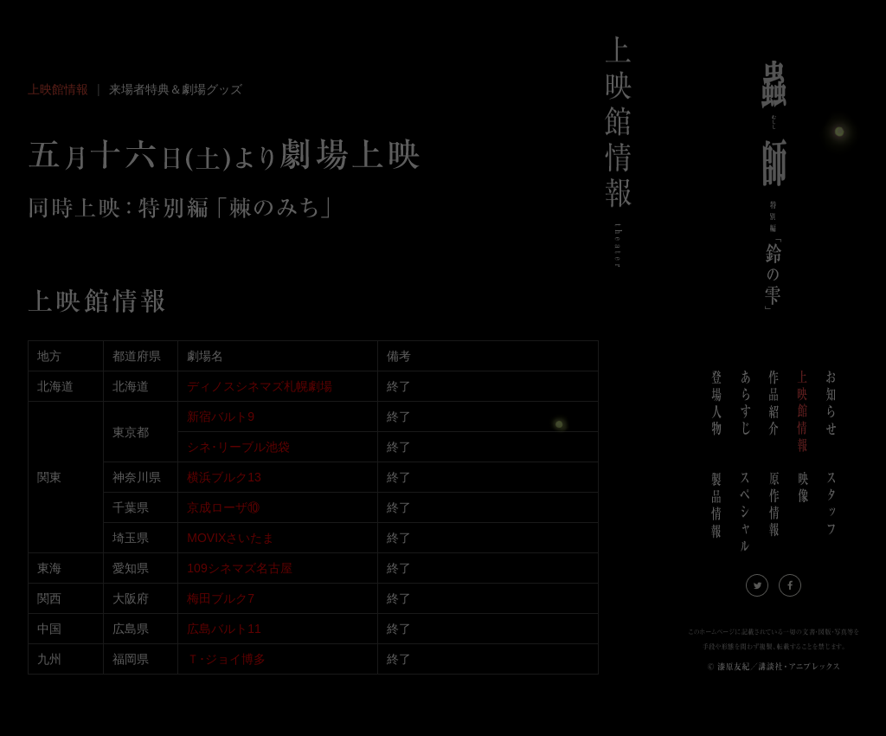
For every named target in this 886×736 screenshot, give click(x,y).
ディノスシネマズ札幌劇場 (259, 386)
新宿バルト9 (220, 416)
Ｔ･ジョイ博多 (226, 659)
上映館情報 (58, 89)
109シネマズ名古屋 (239, 568)
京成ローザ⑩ (223, 507)
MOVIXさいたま (230, 538)
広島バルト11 (224, 629)
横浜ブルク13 (224, 477)
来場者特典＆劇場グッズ (175, 89)
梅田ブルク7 (220, 598)
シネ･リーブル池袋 (238, 447)
